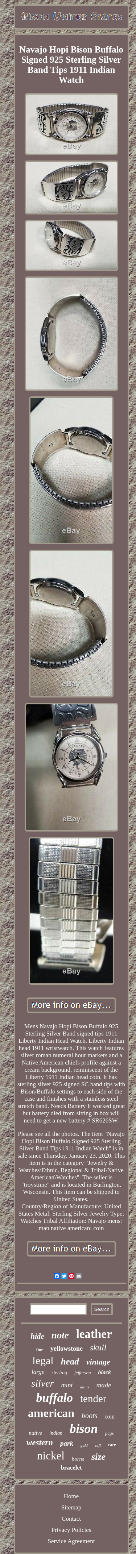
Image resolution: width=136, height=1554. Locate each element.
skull (98, 1347)
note (60, 1335)
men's (84, 1387)
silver (42, 1383)
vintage (98, 1361)
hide (37, 1336)
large (38, 1371)
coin (109, 1416)
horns (78, 1459)
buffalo (54, 1397)
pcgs (109, 1433)
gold (84, 1445)
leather (94, 1334)
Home (71, 1496)
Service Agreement (71, 1541)
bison (84, 1429)
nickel (51, 1455)
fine (39, 1349)
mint (67, 1385)
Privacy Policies (71, 1529)
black (104, 1372)
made (103, 1385)
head (70, 1361)
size (98, 1456)
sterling (59, 1372)
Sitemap (71, 1507)
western (39, 1442)
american (51, 1413)
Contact (71, 1518)
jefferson (82, 1372)
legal (42, 1360)
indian (55, 1433)
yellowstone (66, 1348)
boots (89, 1416)
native (35, 1433)
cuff (98, 1445)
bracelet (71, 1467)
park (66, 1443)
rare (112, 1444)
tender (93, 1398)
